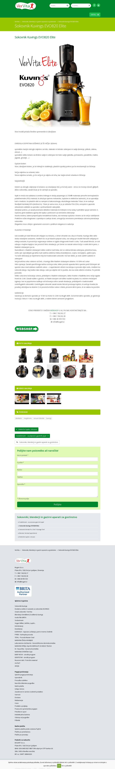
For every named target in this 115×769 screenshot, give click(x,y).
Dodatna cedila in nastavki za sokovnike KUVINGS (32, 608)
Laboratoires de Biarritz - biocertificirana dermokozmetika (35, 642)
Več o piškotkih (66, 766)
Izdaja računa (19, 688)
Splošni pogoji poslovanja (24, 674)
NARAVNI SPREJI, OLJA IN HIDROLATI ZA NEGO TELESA (33, 645)
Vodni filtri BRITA (20, 617)
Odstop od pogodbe (22, 717)
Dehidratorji (19, 625)
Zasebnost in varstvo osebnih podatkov (29, 691)
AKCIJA (17, 665)
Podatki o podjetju (21, 705)
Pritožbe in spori (20, 711)
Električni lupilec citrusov (26, 429)
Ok (59, 766)
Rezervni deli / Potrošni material (26, 660)
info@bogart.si (22, 581)
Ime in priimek (22, 454)
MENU (95, 14)
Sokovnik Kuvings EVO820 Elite (35, 36)
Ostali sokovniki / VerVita (23, 611)
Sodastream (19, 620)
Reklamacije (19, 700)
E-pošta (19, 462)
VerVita (17, 21)
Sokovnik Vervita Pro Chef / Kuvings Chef (32, 529)
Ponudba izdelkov (21, 680)
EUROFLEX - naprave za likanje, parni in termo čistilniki (33, 631)
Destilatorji (18, 628)
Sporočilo (20, 483)
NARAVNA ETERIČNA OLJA (23, 651)
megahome (28, 418)
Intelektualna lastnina (22, 714)
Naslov (19, 469)
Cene (17, 702)
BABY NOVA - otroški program (25, 654)
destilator (18, 418)
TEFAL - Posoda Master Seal (24, 637)
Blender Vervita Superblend (28, 532)
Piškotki (17, 720)
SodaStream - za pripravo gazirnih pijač (32, 435)
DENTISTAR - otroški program (25, 657)
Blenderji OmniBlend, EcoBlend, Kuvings (29, 614)
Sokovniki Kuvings (21, 605)
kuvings (48, 418)
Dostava (17, 697)
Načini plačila (19, 685)
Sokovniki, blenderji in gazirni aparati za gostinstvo (39, 21)
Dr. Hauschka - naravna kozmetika (26, 648)
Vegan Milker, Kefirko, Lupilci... (25, 622)
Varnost (17, 694)
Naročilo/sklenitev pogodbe (24, 683)
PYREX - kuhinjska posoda (24, 634)
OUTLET (17, 662)
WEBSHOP (54, 310)
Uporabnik (18, 677)
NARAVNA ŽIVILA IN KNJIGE (24, 640)
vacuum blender (39, 418)
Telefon (20, 476)
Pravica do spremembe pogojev (26, 708)
